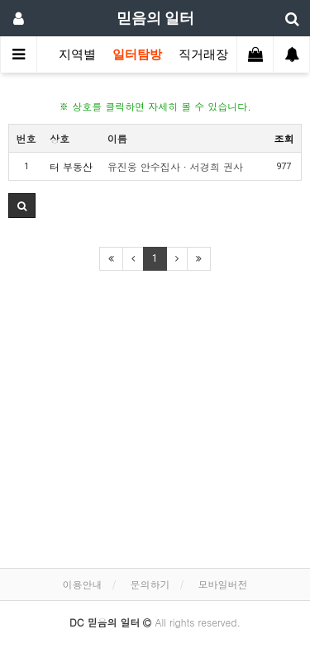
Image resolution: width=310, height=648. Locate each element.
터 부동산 (71, 166)
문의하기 (150, 584)
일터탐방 (137, 54)
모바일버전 (223, 584)
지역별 (77, 54)
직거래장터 (210, 54)
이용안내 (82, 584)
